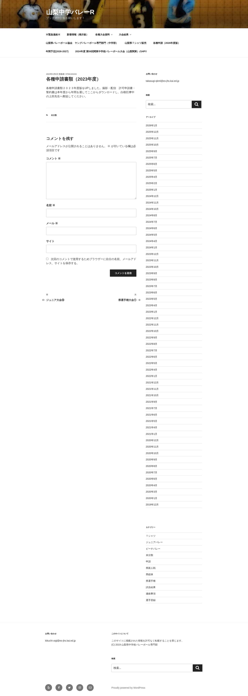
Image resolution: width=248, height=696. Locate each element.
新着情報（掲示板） (78, 34)
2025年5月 (151, 170)
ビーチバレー (153, 548)
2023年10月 (152, 267)
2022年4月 (151, 369)
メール (52, 223)
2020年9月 (151, 459)
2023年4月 (151, 305)
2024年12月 (152, 196)
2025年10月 (152, 144)
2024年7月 (151, 221)
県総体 (149, 574)
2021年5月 (151, 421)
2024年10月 (152, 209)
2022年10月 (152, 331)
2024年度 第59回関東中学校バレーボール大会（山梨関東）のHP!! (111, 51)
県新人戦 (151, 568)
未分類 (54, 115)
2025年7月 (151, 157)
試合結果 (151, 587)
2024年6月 (151, 228)
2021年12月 (152, 382)
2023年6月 (151, 292)
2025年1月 (151, 189)
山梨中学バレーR (70, 12)
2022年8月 (151, 344)
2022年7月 (151, 350)
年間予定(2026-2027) (57, 51)
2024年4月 (151, 241)
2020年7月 (151, 472)
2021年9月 (151, 401)
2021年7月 (151, 408)
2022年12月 (152, 318)
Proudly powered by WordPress (128, 687)
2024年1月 (151, 247)
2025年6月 (151, 164)
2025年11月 (152, 138)
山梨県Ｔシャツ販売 (135, 43)
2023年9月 (151, 273)
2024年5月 (151, 234)
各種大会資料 (104, 34)
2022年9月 (151, 337)
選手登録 (151, 600)
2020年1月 (151, 498)
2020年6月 (151, 478)
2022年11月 (152, 324)
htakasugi (71, 74)
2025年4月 (151, 176)
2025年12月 (152, 131)
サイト (50, 241)
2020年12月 (152, 440)
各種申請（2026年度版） (166, 43)
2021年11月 (152, 389)
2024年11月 (152, 202)
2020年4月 (151, 485)
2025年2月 (151, 183)
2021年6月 (151, 414)
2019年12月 (152, 504)
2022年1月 (151, 376)
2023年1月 (151, 311)
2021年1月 (151, 434)
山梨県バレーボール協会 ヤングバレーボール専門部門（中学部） (82, 43)
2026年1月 (151, 125)
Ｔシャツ (151, 535)
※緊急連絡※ (53, 34)
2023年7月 (151, 286)
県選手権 (151, 580)
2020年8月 (151, 466)
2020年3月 (151, 491)
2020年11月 (152, 446)
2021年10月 (152, 395)
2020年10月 (152, 453)
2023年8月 (151, 279)
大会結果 (125, 34)
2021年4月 (151, 427)
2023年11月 (152, 260)
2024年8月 (151, 215)
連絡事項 (151, 593)
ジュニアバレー (154, 542)
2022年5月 (151, 363)
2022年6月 (151, 356)
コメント (53, 158)
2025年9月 (151, 151)
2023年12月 (152, 254)
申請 (148, 561)
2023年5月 (151, 298)
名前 (50, 205)
